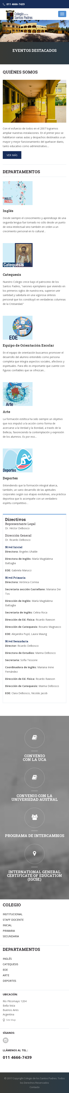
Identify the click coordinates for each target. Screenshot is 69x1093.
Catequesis (12, 274)
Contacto (35, 1087)
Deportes (10, 478)
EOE (5, 969)
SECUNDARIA (11, 936)
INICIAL (7, 925)
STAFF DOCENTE (13, 919)
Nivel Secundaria (16, 641)
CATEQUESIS (10, 964)
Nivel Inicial (13, 547)
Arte (6, 412)
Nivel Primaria (15, 577)
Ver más (12, 155)
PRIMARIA (9, 930)
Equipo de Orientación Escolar (28, 345)
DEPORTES (9, 980)
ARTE (6, 975)
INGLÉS (7, 958)
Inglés (8, 211)
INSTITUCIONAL (12, 914)
